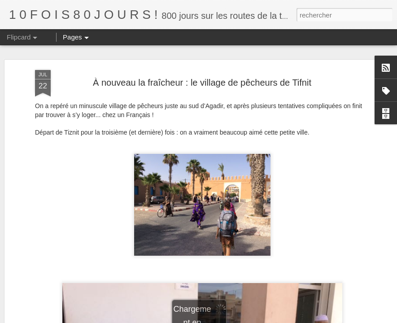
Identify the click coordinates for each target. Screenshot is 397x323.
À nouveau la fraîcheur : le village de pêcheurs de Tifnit (202, 82)
